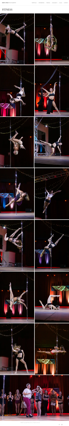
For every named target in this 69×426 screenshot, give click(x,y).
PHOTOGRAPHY (12, 2)
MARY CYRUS (5, 2)
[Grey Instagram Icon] (62, 424)
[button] (34, 2)
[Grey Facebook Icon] (59, 424)
